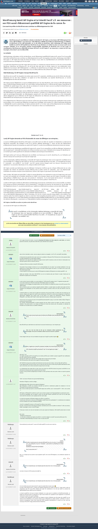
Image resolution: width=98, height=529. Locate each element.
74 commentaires (35, 30)
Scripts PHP (49, 7)
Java (39, 3)
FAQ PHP (25, 7)
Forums (20, 1)
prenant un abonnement (61, 224)
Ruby (59, 5)
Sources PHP (37, 7)
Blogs (37, 1)
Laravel (60, 7)
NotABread (11, 480)
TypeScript (64, 5)
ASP (28, 5)
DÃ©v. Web (43, 3)
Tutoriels (27, 1)
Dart (35, 5)
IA (26, 3)
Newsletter (48, 1)
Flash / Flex (39, 5)
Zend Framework (72, 7)
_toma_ (11, 243)
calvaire (10, 257)
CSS (31, 5)
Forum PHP (19, 7)
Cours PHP (31, 7)
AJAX (20, 5)
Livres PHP (43, 7)
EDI (48, 3)
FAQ (32, 1)
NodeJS (51, 5)
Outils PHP (55, 7)
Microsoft (34, 3)
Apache (24, 5)
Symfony (65, 7)
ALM (30, 3)
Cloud (23, 3)
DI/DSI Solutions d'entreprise (14, 3)
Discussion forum (86, 40)
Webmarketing (80, 5)
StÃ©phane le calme (23, 30)
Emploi (55, 1)
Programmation (54, 3)
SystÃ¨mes (74, 3)
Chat (41, 1)
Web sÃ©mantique (72, 5)
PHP (55, 5)
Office (64, 3)
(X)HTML (87, 5)
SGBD (60, 3)
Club (71, 1)
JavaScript (46, 5)
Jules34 (10, 314)
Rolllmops (11, 427)
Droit (67, 1)
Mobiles (69, 3)
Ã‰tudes (61, 1)
